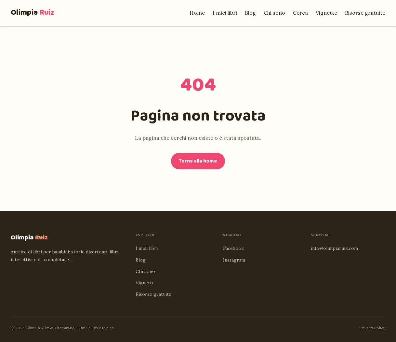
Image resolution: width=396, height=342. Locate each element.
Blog (250, 12)
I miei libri (225, 12)
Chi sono (274, 12)
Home (197, 12)
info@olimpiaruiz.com (334, 248)
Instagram (234, 260)
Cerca (300, 12)
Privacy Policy (372, 327)
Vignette (326, 12)
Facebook (233, 248)
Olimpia (32, 12)
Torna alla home (198, 161)
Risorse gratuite (365, 12)
